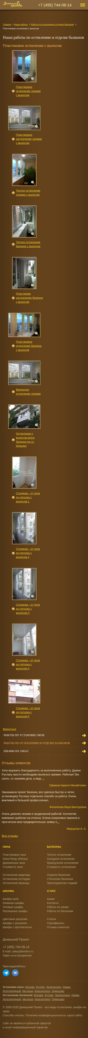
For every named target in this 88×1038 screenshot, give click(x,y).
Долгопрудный (12, 991)
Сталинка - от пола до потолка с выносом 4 (28, 664)
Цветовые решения (15, 919)
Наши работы (21, 24)
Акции (51, 898)
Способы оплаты (13, 1015)
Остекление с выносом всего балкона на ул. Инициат (25, 439)
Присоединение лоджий (62, 883)
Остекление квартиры (16, 874)
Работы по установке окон (24, 735)
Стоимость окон (13, 866)
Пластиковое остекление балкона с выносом (29, 345)
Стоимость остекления (61, 866)
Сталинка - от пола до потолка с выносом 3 (28, 608)
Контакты (53, 902)
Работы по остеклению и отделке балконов (52, 24)
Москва (30, 987)
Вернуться (9, 729)
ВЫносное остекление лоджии (28, 391)
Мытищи (27, 991)
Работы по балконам (60, 911)
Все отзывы (10, 835)
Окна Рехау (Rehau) (15, 858)
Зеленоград (53, 987)
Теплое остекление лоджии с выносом (28, 192)
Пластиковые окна (14, 854)
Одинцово (58, 991)
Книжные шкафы (13, 902)
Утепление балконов (60, 878)
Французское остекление (62, 862)
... (43, 778)
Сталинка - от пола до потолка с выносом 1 (28, 497)
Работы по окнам (58, 907)
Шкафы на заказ (16, 751)
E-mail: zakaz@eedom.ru (18, 951)
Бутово (40, 987)
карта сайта (74, 1015)
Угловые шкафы (13, 907)
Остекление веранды (16, 883)
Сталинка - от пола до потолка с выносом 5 (28, 712)
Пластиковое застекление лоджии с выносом (29, 139)
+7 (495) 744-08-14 (55, 5)
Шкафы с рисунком (15, 923)
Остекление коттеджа (16, 878)
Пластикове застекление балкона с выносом (29, 297)
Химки (67, 987)
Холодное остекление (61, 858)
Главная (7, 24)
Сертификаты (55, 923)
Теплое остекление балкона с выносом (28, 244)
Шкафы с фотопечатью (17, 927)
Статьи (51, 919)
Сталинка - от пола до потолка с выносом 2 (28, 553)
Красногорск (42, 991)
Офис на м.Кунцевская (17, 955)
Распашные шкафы (15, 911)
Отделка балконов (58, 874)
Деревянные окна (14, 862)
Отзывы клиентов (58, 927)
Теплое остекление (59, 854)
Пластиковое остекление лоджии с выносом (28, 91)
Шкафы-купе (11, 898)
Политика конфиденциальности (46, 1015)
